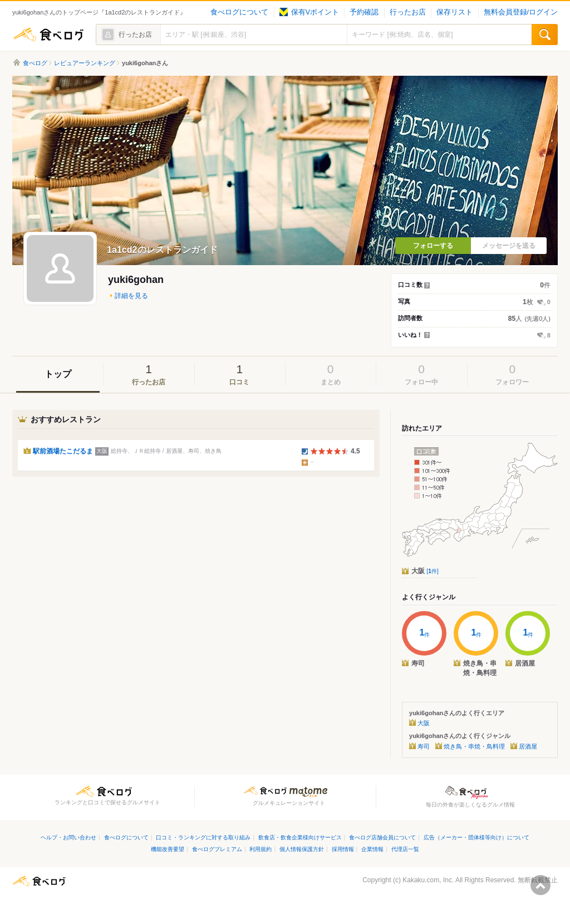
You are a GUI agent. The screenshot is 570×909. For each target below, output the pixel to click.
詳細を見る (131, 296)
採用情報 (343, 849)
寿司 (423, 746)
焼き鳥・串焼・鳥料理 (474, 746)
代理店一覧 (405, 849)
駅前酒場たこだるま (63, 451)
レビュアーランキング (84, 63)
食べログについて (239, 12)
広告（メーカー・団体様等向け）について (476, 837)
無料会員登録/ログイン (521, 12)
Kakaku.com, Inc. (428, 880)
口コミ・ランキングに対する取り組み (203, 837)
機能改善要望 (167, 849)
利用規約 (260, 849)
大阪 (425, 571)
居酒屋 (528, 746)
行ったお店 (408, 12)
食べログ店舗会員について (382, 837)
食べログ (48, 34)
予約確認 (364, 12)
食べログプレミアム (217, 849)
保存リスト (454, 12)
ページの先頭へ (540, 885)
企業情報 (372, 849)
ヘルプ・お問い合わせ (68, 837)
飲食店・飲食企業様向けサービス (300, 837)
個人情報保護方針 (301, 849)
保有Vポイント (309, 12)
